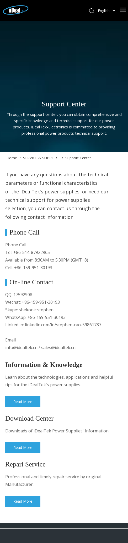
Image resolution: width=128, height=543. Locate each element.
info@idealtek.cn (21, 347)
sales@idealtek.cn (58, 347)
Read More (23, 401)
